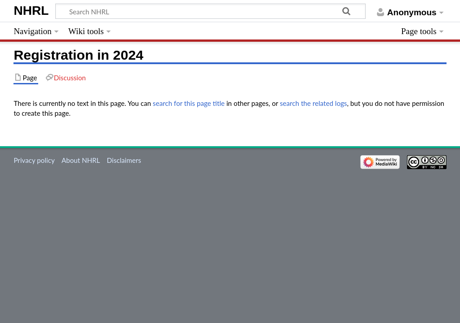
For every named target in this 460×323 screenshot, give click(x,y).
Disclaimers (124, 160)
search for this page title (189, 103)
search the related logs (313, 103)
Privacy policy (33, 160)
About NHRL (81, 160)
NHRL (31, 10)
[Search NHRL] (211, 11)
